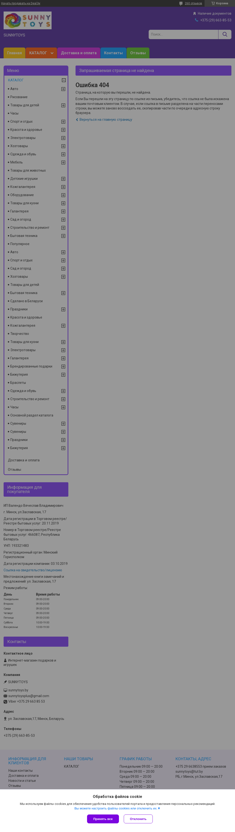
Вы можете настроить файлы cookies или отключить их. (115, 808)
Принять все (103, 819)
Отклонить (138, 819)
